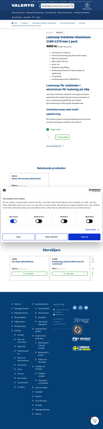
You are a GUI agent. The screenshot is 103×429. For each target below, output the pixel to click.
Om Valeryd (21, 365)
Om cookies (21, 378)
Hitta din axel (43, 313)
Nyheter (33, 1)
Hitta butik (87, 9)
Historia (20, 374)
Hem (15, 23)
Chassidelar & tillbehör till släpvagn (44, 23)
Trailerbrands (22, 382)
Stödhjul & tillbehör (82, 12)
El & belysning (50, 12)
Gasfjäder (27, 17)
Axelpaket (42, 317)
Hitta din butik (41, 401)
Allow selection (51, 237)
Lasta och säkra (41, 387)
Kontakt (89, 1)
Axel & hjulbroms (18, 12)
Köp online (63, 137)
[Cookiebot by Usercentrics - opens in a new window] (90, 190)
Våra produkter (63, 1)
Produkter (24, 23)
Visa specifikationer (55, 146)
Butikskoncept (82, 1)
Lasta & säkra (17, 17)
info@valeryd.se (59, 314)
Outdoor (38, 396)
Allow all (84, 237)
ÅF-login (38, 405)
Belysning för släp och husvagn (43, 345)
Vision (19, 369)
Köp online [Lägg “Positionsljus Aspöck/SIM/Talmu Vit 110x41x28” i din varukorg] (70, 274)
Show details (90, 230)
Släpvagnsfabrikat (42, 1)
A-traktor (21, 387)
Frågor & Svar (72, 1)
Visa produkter (44, 308)
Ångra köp (21, 346)
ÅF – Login (36, 17)
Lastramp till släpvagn (67, 23)
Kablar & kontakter (65, 12)
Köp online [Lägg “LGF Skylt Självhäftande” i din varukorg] (29, 274)
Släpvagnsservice (53, 1)
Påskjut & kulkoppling (34, 12)
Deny (19, 237)
